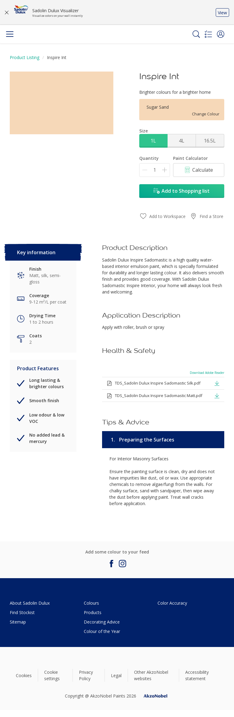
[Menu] (9, 34)
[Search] (196, 34)
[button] (220, 34)
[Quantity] (154, 170)
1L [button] (153, 140)
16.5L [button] (210, 140)
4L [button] (181, 140)
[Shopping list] (208, 34)
